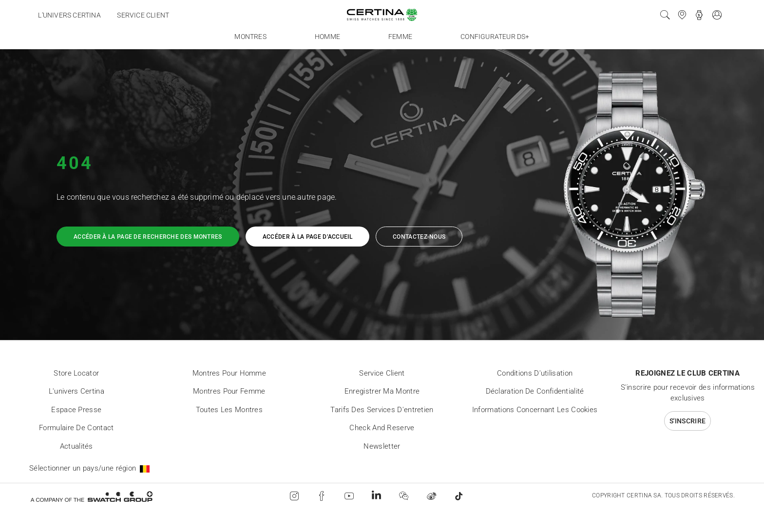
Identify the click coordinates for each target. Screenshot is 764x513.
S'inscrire (687, 421)
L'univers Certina (69, 15)
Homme (327, 36)
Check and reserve (381, 427)
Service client (143, 15)
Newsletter (381, 446)
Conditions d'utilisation (535, 373)
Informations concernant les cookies (535, 409)
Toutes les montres (229, 409)
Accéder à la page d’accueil (307, 236)
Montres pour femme (229, 391)
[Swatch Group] (91, 496)
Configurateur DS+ (494, 36)
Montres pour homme (229, 373)
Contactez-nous (419, 236)
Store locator (76, 373)
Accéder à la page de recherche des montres (148, 236)
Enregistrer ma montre (382, 391)
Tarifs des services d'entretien (381, 409)
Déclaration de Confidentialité (535, 391)
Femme (400, 36)
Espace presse (76, 409)
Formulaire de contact (76, 427)
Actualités (76, 446)
